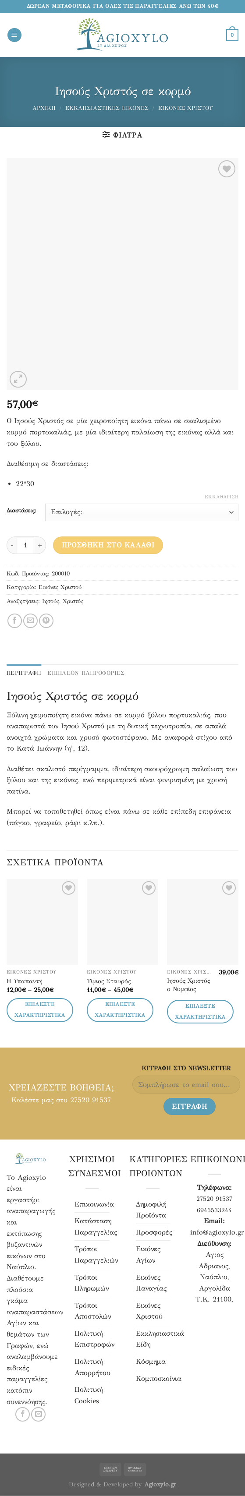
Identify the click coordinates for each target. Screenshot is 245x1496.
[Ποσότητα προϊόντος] (25, 545)
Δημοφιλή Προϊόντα (151, 1210)
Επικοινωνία (94, 1204)
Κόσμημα (151, 1361)
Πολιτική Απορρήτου (92, 1367)
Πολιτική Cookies (89, 1395)
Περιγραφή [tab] (24, 673)
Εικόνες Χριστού (185, 108)
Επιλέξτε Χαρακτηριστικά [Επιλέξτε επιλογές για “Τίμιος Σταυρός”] (120, 1009)
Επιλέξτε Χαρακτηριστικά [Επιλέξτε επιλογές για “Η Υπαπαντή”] (39, 1009)
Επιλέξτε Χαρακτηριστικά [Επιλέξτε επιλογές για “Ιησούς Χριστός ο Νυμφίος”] (200, 1011)
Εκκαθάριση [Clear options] (221, 497)
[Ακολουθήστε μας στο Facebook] (22, 1414)
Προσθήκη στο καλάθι (108, 545)
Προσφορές (154, 1232)
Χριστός (73, 601)
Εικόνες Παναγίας (151, 1283)
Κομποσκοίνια (158, 1378)
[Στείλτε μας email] (38, 1414)
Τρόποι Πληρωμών (92, 1283)
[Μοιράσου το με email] (30, 621)
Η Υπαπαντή (24, 981)
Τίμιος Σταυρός (109, 981)
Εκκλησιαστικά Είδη (160, 1339)
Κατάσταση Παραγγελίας (96, 1226)
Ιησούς (50, 601)
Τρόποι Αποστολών (93, 1311)
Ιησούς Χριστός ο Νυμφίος (188, 985)
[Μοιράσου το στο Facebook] (14, 621)
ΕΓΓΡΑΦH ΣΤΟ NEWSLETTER (186, 1068)
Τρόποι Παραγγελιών (96, 1254)
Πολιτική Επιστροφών (94, 1339)
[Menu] (14, 35)
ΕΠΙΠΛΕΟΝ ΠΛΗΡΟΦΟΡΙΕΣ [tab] (85, 673)
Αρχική (44, 108)
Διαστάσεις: (21, 511)
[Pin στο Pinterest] (46, 621)
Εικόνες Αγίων (148, 1254)
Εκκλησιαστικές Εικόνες (107, 108)
